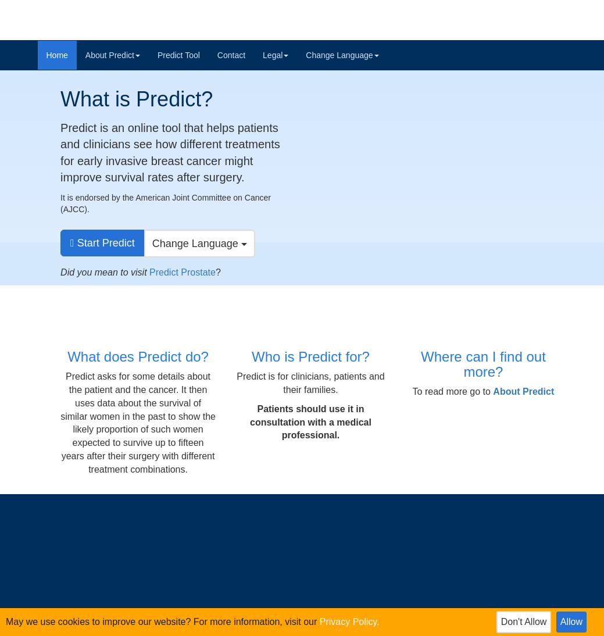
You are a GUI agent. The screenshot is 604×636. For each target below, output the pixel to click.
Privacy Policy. (350, 622)
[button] (523, 391)
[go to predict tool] (102, 243)
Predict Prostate (182, 272)
